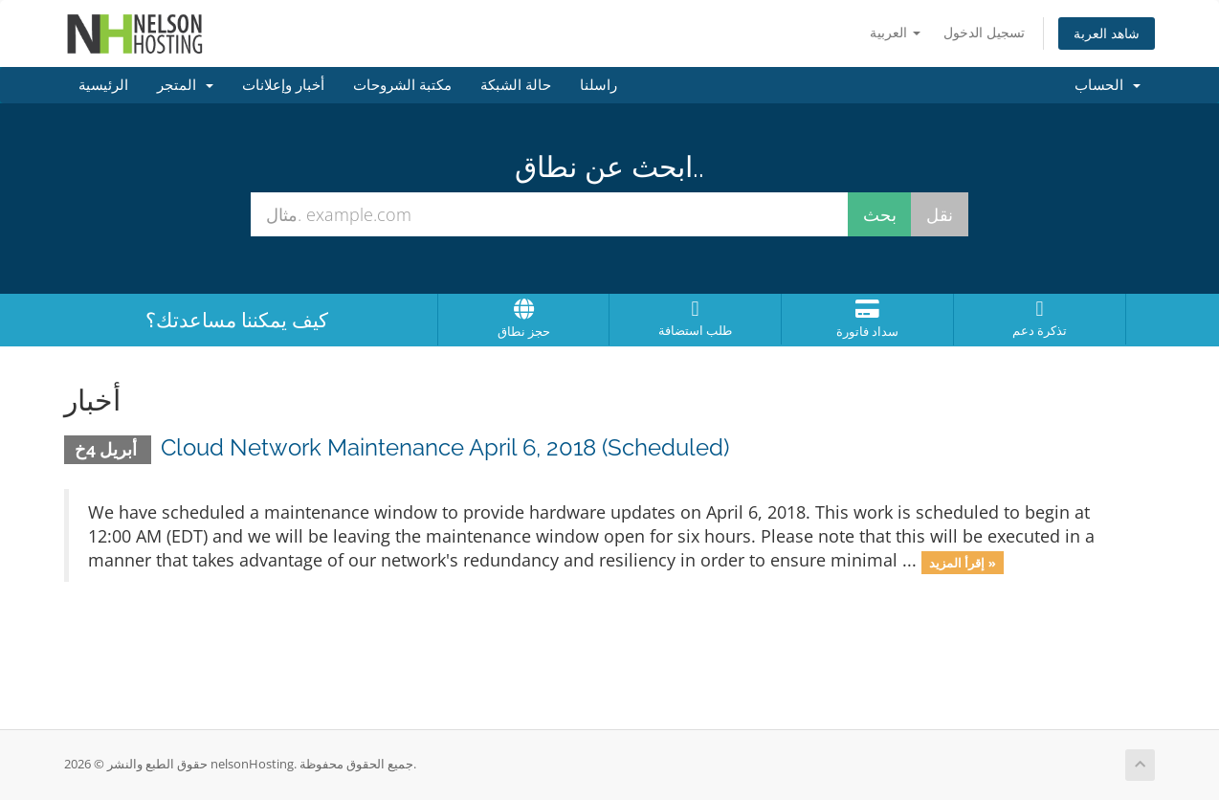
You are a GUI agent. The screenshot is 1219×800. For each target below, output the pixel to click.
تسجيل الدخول (984, 32)
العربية (895, 32)
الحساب (1108, 85)
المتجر (185, 85)
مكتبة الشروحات (402, 85)
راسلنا (598, 85)
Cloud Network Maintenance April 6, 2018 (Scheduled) (445, 447)
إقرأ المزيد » (962, 561)
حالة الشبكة (515, 85)
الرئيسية (103, 85)
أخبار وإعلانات (283, 85)
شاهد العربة (1107, 33)
